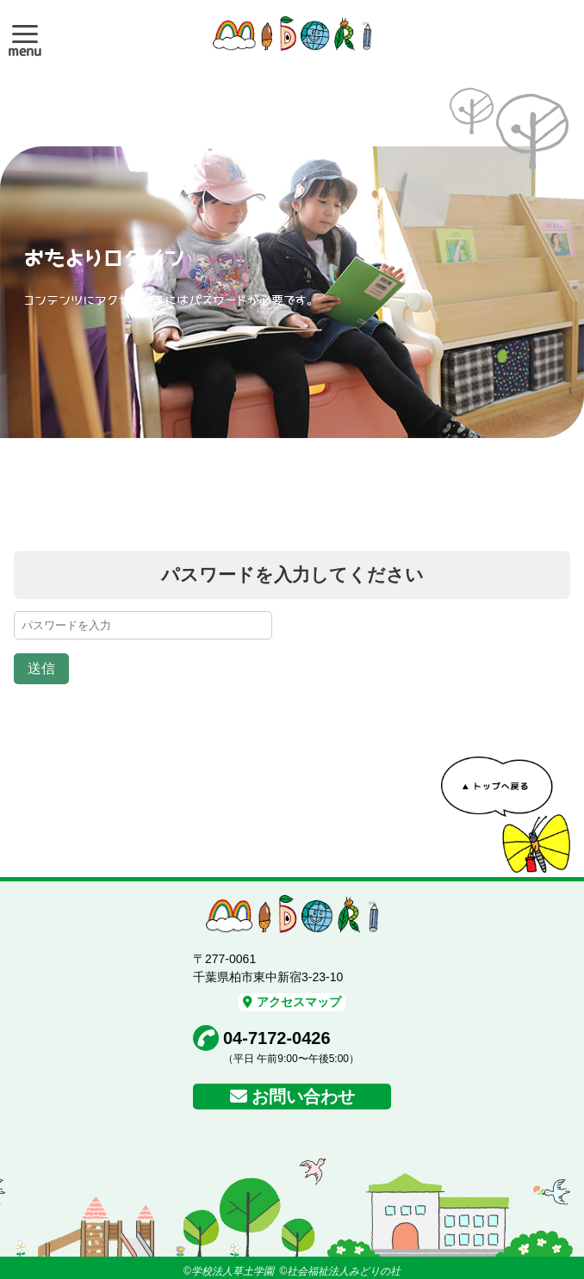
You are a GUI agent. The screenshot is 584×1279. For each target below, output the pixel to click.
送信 (41, 668)
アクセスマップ (292, 1002)
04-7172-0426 (277, 1038)
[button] (25, 34)
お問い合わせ (303, 1096)
